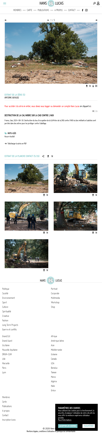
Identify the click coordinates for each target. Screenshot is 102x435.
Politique (5, 288)
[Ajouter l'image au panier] (90, 86)
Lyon (4, 372)
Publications (43, 10)
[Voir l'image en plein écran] (96, 86)
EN (96, 111)
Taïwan (53, 372)
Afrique (54, 336)
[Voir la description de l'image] (93, 86)
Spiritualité (6, 311)
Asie (52, 345)
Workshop (55, 302)
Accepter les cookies (68, 426)
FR (93, 111)
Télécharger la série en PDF (17, 143)
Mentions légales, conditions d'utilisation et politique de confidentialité (51, 431)
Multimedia (55, 297)
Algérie (54, 381)
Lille (3, 358)
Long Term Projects (10, 325)
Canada (54, 358)
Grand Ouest (7, 340)
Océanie (54, 354)
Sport (4, 302)
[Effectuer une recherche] (94, 3)
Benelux (54, 367)
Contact (72, 10)
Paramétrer (89, 426)
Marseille (5, 363)
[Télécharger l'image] (87, 86)
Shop (53, 307)
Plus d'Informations (64, 420)
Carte (29, 10)
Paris (4, 367)
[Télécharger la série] (48, 156)
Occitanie (5, 345)
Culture (5, 307)
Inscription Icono (9, 419)
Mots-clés (12, 133)
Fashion (5, 320)
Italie (53, 386)
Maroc (53, 376)
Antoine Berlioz (12, 97)
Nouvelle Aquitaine (9, 349)
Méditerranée (56, 349)
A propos (59, 10)
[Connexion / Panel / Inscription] (98, 3)
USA (52, 363)
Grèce (53, 390)
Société (5, 293)
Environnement (8, 297)
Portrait (54, 288)
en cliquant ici (85, 106)
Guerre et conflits (9, 329)
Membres (17, 10)
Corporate (55, 293)
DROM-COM (7, 354)
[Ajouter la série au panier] (52, 156)
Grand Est (6, 336)
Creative (5, 316)
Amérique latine (57, 340)
